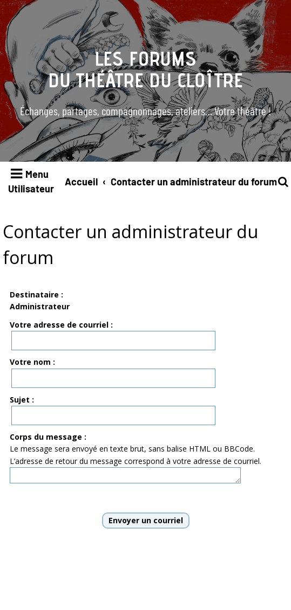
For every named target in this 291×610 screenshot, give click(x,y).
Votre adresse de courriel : (61, 325)
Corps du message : (48, 437)
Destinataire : (36, 294)
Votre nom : (32, 362)
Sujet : (22, 399)
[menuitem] (284, 182)
